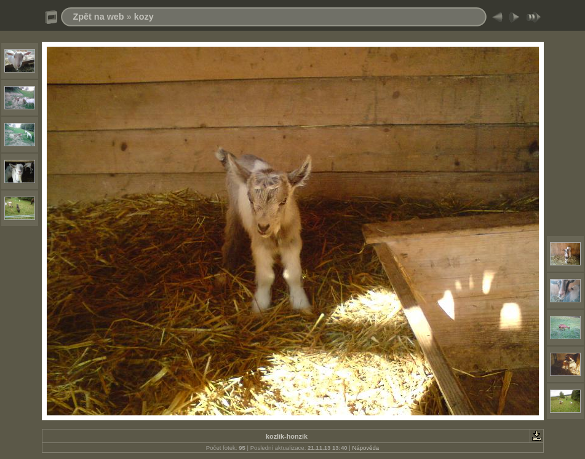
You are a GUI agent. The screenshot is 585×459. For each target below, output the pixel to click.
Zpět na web (98, 17)
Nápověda (365, 447)
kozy (144, 17)
